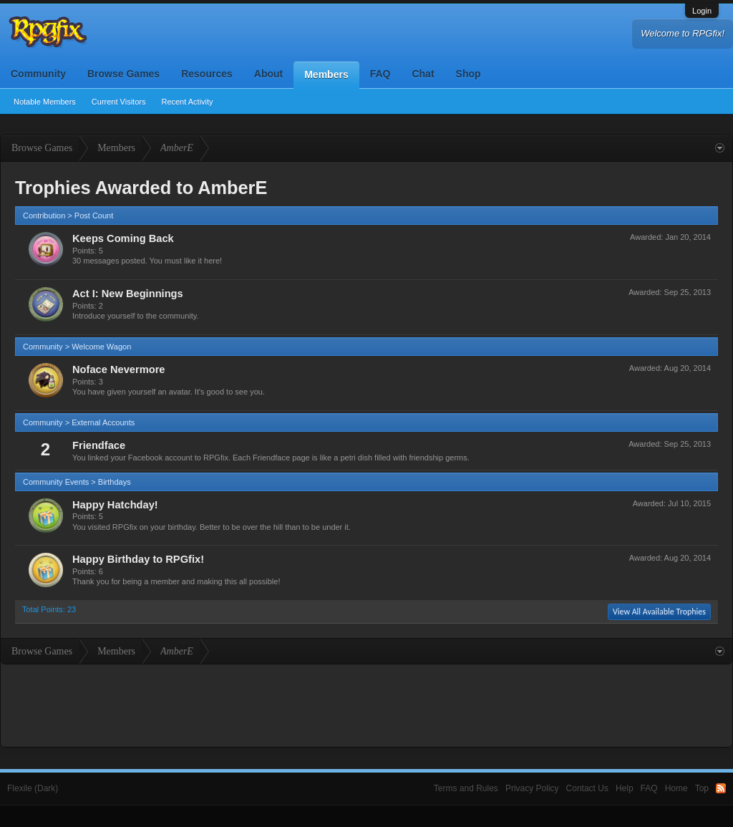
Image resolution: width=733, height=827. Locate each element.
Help (625, 788)
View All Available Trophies (659, 611)
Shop (468, 73)
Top (702, 788)
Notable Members (45, 101)
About (268, 73)
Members (326, 74)
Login (702, 10)
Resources (207, 73)
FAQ (380, 73)
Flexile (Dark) (32, 788)
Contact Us (587, 788)
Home (676, 788)
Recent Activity (187, 101)
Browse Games (123, 73)
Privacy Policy (532, 788)
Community (38, 73)
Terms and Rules (466, 788)
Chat (423, 73)
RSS (721, 788)
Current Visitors (119, 101)
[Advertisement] (366, 704)
